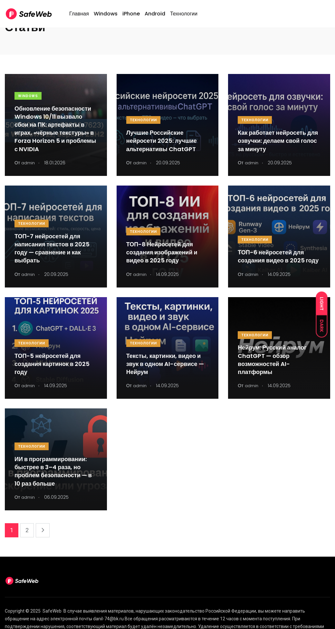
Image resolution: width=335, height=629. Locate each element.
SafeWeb (52, 611)
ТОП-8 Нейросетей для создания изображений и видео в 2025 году (161, 252)
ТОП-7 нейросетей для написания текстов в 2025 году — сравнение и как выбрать (52, 248)
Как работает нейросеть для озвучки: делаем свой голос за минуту (278, 141)
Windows (106, 17)
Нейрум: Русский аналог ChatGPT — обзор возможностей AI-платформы (272, 360)
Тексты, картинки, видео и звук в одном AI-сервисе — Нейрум (165, 364)
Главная (79, 17)
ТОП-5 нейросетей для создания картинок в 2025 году (52, 364)
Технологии (183, 17)
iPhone (131, 17)
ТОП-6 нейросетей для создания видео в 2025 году (278, 256)
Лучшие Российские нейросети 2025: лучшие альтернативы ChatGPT (161, 141)
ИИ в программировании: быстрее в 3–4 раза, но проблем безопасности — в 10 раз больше (53, 471)
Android (155, 17)
